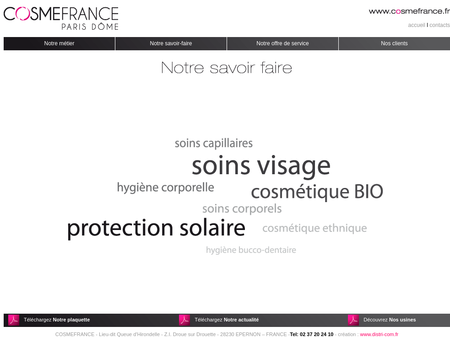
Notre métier (59, 43)
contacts (439, 25)
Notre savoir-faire (171, 43)
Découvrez (389, 319)
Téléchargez (57, 319)
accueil (416, 25)
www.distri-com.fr (379, 334)
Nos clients (394, 43)
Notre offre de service (282, 43)
